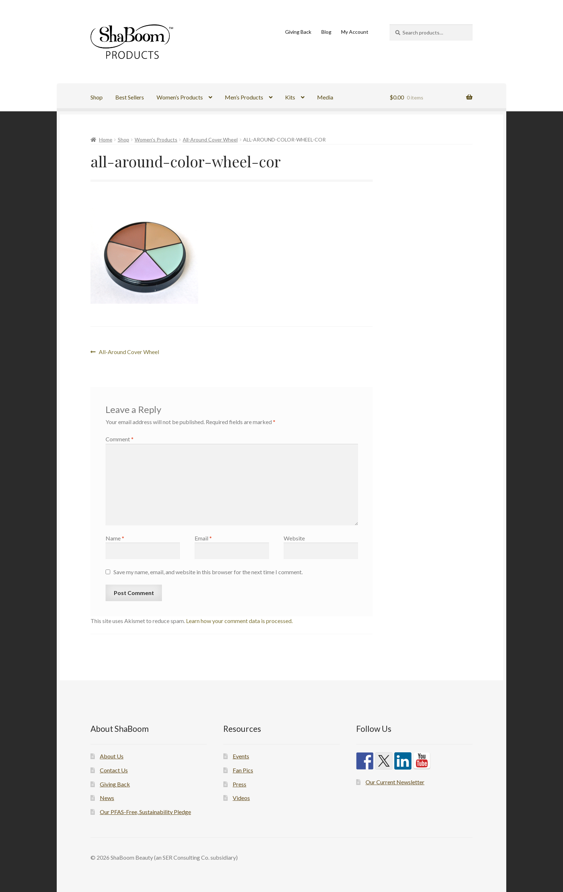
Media (325, 97)
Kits (290, 97)
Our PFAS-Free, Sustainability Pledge (145, 811)
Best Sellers (129, 97)
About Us (112, 756)
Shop (96, 97)
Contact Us (114, 770)
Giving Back (298, 32)
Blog (326, 32)
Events (241, 756)
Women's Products (156, 139)
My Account (354, 32)
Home (105, 139)
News (107, 797)
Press (239, 784)
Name (115, 538)
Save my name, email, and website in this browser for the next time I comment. (208, 571)
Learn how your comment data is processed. (239, 620)
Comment (120, 439)
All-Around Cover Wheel (210, 139)
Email (203, 538)
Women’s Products (180, 97)
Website (294, 538)
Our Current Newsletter (395, 782)
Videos (241, 797)
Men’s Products (244, 97)
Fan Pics (243, 770)
